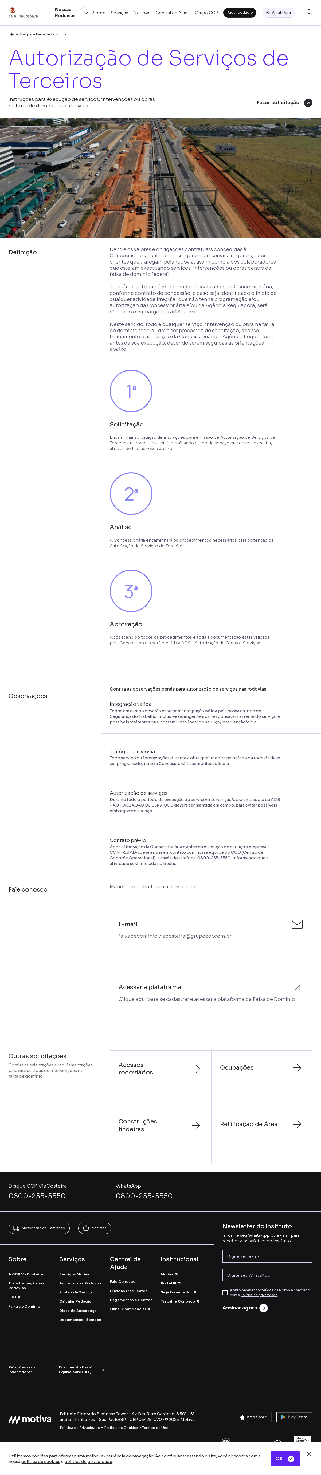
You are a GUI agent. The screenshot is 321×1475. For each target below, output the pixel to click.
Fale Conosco (122, 1281)
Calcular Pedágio (75, 1301)
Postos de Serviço (76, 1292)
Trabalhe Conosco (180, 1301)
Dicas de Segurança (78, 1310)
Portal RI (171, 1283)
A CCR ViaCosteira (26, 1274)
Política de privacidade (259, 1295)
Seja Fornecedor (179, 1292)
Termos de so (155, 1427)
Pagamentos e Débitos (131, 1300)
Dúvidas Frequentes (128, 1291)
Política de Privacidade (80, 1427)
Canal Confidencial (130, 1309)
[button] (279, 13)
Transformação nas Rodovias (26, 1285)
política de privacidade (88, 1461)
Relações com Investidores (22, 1369)
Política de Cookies (121, 1427)
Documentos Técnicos (80, 1319)
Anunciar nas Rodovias (80, 1283)
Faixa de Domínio (24, 1306)
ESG (15, 1297)
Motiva (169, 1274)
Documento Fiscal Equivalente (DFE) (81, 1369)
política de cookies (40, 1461)
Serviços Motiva (74, 1274)
